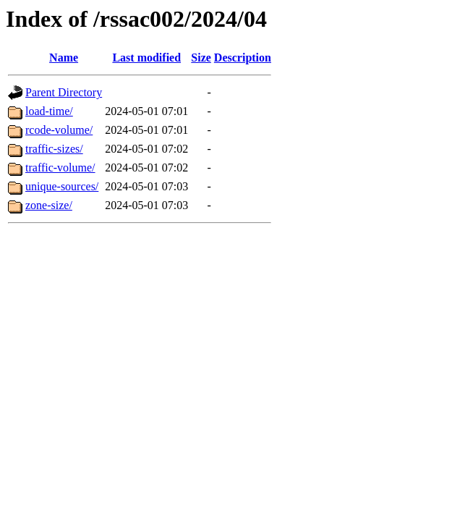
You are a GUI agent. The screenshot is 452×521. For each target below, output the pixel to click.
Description (242, 57)
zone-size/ (48, 205)
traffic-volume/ (60, 167)
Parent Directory (63, 92)
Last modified (146, 57)
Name (63, 57)
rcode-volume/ (59, 130)
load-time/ (49, 111)
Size (201, 57)
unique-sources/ (61, 186)
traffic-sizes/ (54, 149)
